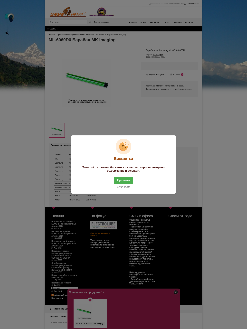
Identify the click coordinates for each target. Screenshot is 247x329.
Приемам (123, 180)
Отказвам (123, 187)
